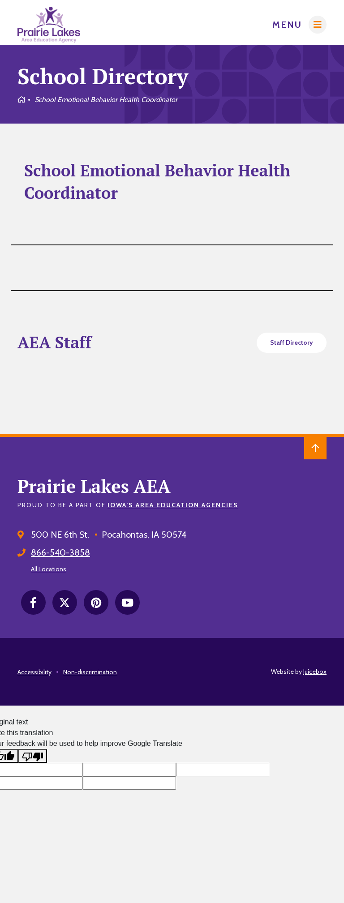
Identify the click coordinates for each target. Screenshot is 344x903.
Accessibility (34, 672)
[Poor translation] (32, 756)
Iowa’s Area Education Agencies (173, 505)
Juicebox (315, 672)
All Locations (48, 569)
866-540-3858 (60, 552)
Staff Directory (291, 342)
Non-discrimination (90, 672)
